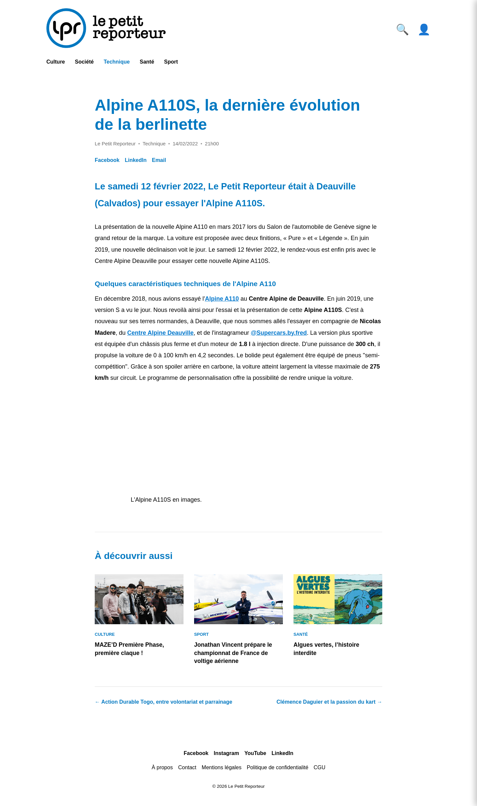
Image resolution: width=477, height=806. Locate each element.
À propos (162, 767)
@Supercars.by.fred (279, 332)
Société (84, 62)
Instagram (226, 753)
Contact (187, 767)
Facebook (107, 160)
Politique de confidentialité (277, 767)
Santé (147, 62)
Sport (171, 62)
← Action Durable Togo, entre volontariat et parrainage (163, 702)
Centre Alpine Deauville (160, 332)
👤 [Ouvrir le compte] (424, 29)
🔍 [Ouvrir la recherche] (402, 29)
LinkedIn (136, 160)
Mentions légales (221, 767)
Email (159, 160)
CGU (320, 767)
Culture (55, 62)
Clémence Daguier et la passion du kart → (329, 702)
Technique (117, 62)
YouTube (255, 753)
